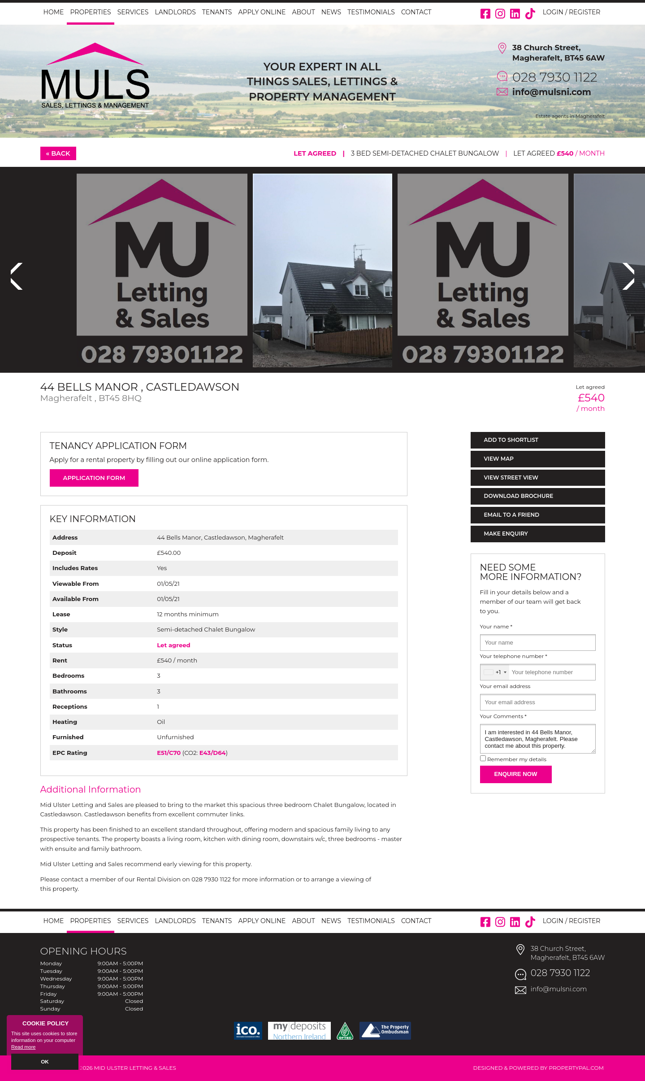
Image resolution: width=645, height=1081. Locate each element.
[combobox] (495, 672)
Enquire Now (515, 774)
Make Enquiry (506, 533)
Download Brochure (519, 496)
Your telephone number (513, 656)
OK (45, 1061)
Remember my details (516, 759)
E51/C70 (169, 752)
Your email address (505, 686)
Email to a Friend (512, 514)
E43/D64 (212, 752)
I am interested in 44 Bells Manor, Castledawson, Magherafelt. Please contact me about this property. (538, 739)
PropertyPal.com (576, 1067)
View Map (499, 458)
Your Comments (503, 716)
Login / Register (572, 12)
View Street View (511, 477)
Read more (23, 1047)
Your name (496, 626)
